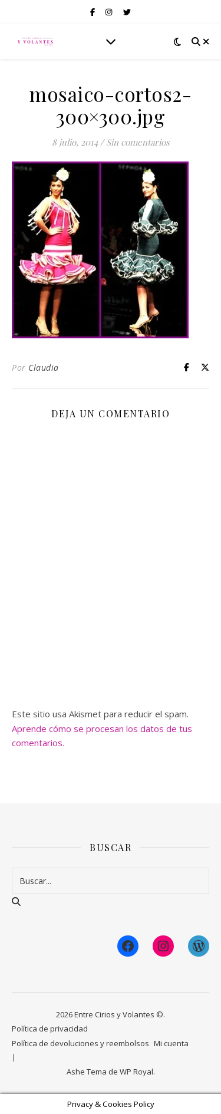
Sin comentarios (138, 142)
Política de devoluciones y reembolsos (80, 1043)
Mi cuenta (171, 1043)
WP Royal (136, 1071)
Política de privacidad (50, 1028)
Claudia (43, 367)
